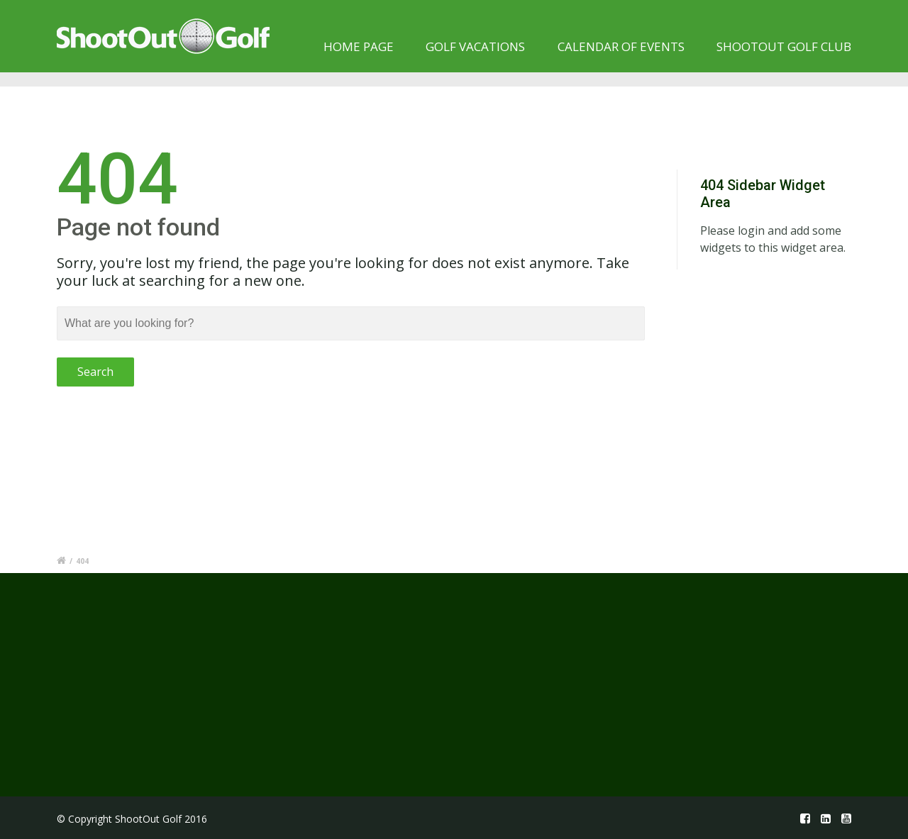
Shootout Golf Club (783, 46)
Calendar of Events (621, 46)
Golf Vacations (475, 46)
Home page (358, 46)
